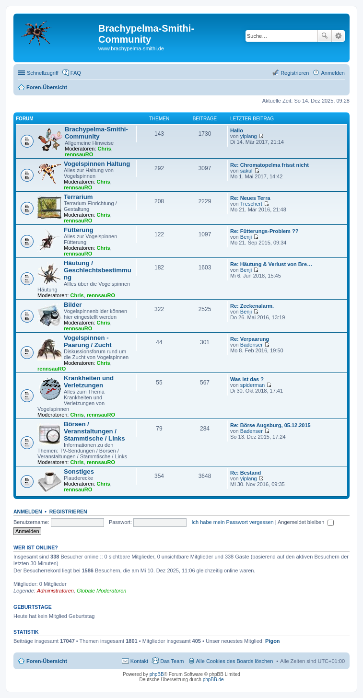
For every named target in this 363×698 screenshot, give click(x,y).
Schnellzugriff (43, 73)
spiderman (252, 385)
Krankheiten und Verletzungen (89, 381)
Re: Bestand (245, 473)
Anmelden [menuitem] (333, 73)
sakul (246, 171)
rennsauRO (79, 154)
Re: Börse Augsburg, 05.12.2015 (270, 425)
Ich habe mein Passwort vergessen (232, 522)
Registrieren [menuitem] (295, 73)
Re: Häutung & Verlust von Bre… (271, 264)
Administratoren (55, 590)
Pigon (272, 641)
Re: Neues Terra (250, 198)
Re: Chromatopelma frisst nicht (269, 165)
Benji (246, 237)
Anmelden (27, 511)
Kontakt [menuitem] (139, 661)
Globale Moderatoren (101, 590)
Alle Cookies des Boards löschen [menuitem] (234, 661)
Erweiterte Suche (338, 36)
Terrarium (78, 196)
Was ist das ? (247, 379)
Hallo (236, 130)
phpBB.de (213, 679)
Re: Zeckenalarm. (252, 306)
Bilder (73, 304)
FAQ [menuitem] (75, 73)
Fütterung (79, 229)
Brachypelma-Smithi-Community (96, 133)
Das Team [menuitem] (172, 661)
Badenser (251, 345)
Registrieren (68, 511)
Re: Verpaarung (249, 339)
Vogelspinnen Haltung (97, 163)
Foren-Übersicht (46, 661)
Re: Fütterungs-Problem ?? (264, 231)
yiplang (248, 136)
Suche (324, 36)
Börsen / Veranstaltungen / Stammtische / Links (94, 431)
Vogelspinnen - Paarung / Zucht (88, 341)
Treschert (251, 204)
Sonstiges (79, 471)
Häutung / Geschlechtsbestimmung (97, 270)
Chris (104, 148)
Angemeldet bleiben (306, 522)
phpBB (157, 674)
